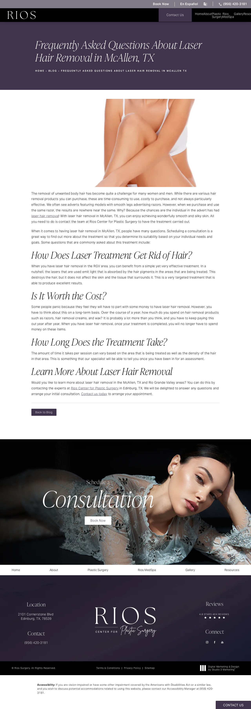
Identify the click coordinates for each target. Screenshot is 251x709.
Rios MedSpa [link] (135, 15)
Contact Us (234, 15)
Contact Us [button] (233, 705)
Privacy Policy (132, 670)
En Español (187, 4)
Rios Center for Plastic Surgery (95, 388)
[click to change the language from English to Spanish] (204, 4)
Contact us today (94, 394)
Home (40, 70)
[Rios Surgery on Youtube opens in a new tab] (222, 644)
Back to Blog (44, 412)
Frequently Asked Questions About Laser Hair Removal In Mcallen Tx (125, 70)
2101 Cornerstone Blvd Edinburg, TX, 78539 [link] (36, 618)
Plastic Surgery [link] (102, 15)
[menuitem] (51, 15)
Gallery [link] (163, 15)
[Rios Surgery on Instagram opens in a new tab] (207, 644)
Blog (52, 70)
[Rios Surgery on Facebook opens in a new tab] (214, 644)
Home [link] (51, 15)
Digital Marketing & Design (220, 670)
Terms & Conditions (108, 670)
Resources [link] (188, 15)
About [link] (73, 15)
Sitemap (150, 670)
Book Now (158, 4)
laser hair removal (45, 216)
